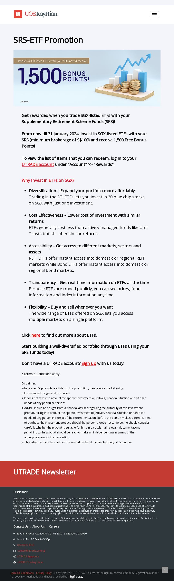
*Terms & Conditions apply (41, 374)
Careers (54, 526)
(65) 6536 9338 (25, 545)
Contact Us (20, 526)
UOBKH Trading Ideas (30, 562)
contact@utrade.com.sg (31, 550)
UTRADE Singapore (28, 556)
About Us (38, 526)
